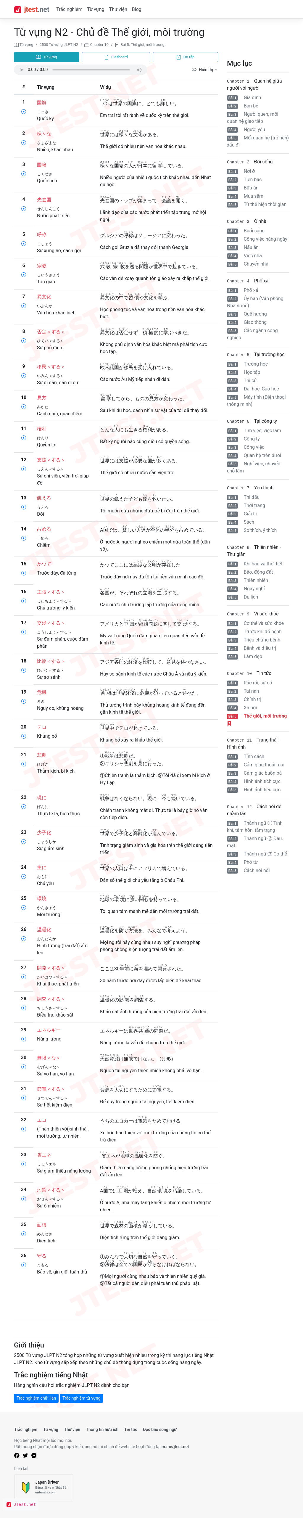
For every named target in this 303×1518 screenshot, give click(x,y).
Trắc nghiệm (69, 9)
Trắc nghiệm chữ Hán (36, 1398)
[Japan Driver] (43, 1488)
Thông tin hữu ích (102, 1429)
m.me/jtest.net (175, 1446)
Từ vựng (95, 9)
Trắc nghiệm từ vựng (81, 1398)
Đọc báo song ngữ (160, 1429)
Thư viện (118, 9)
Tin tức (130, 1429)
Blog (136, 9)
